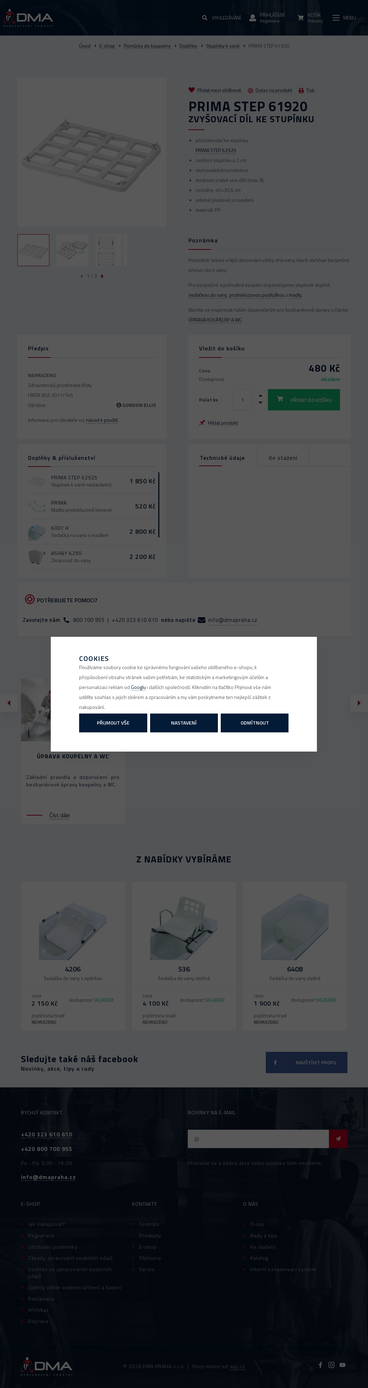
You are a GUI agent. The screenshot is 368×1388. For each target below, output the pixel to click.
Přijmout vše (113, 722)
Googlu (138, 687)
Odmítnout (255, 722)
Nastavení (184, 722)
